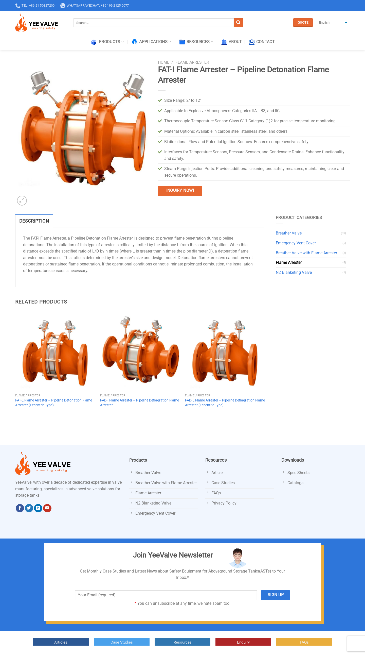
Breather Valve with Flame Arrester (306, 252)
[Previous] (18, 423)
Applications (151, 42)
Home (163, 62)
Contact (262, 42)
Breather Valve (289, 233)
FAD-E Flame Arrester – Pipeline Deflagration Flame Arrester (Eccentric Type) (225, 402)
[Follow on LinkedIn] (38, 508)
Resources (196, 42)
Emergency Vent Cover (296, 243)
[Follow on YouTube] (47, 508)
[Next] (34, 198)
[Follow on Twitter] (29, 508)
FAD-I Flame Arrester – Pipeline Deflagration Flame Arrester (139, 402)
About (231, 42)
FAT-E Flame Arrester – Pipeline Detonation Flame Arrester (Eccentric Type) (53, 402)
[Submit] (238, 22)
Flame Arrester (192, 62)
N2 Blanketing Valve (294, 272)
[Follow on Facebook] (20, 508)
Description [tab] (34, 221)
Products (107, 42)
